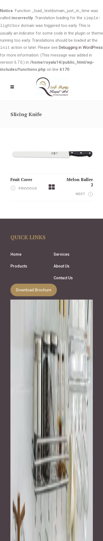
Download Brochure (33, 289)
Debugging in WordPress (81, 47)
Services (61, 253)
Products (18, 265)
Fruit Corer (21, 178)
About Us (61, 265)
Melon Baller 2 (79, 181)
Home (15, 253)
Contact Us (63, 277)
